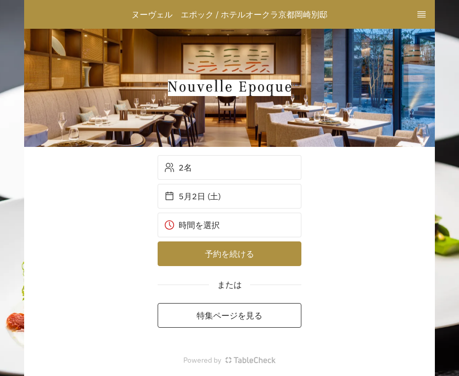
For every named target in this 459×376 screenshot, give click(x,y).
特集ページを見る (229, 315)
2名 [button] (178, 167)
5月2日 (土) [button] (192, 196)
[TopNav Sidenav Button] (421, 14)
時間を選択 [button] (192, 225)
